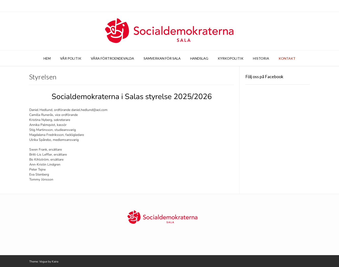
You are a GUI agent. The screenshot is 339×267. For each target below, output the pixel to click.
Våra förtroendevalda (112, 58)
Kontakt (287, 58)
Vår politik (70, 58)
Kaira (55, 261)
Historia (261, 58)
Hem (47, 58)
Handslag (199, 58)
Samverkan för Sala (162, 58)
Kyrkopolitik (230, 58)
